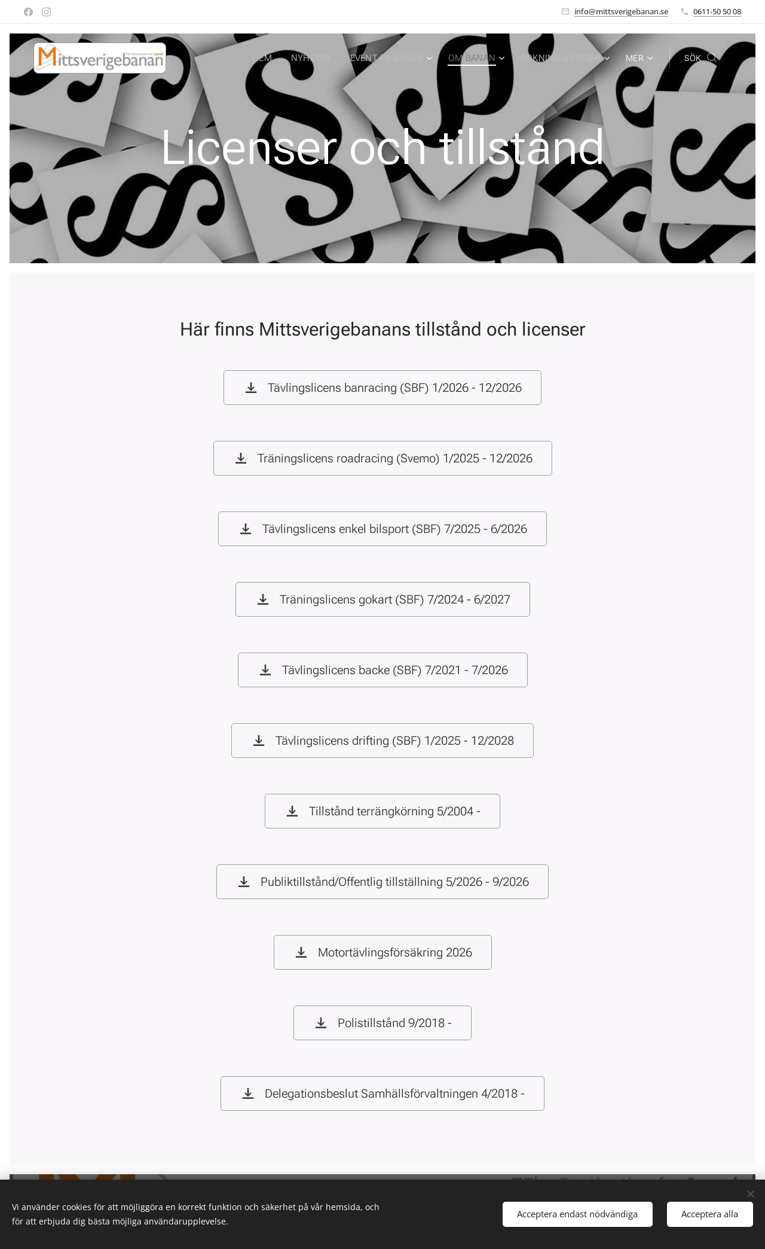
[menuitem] (272, 58)
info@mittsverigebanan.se (621, 11)
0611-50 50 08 (717, 11)
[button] (700, 58)
